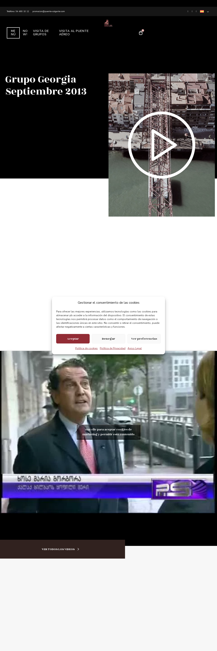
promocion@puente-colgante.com (48, 11)
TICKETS (161, 39)
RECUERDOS (161, 25)
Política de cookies (86, 348)
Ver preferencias (144, 338)
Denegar (108, 338)
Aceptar (73, 338)
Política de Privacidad (112, 348)
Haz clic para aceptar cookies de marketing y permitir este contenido (108, 432)
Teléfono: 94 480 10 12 (18, 11)
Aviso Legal (135, 348)
